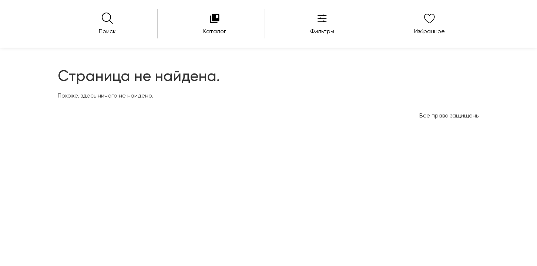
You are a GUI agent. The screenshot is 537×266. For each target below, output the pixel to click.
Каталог (214, 32)
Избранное (429, 32)
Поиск (107, 32)
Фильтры (322, 32)
